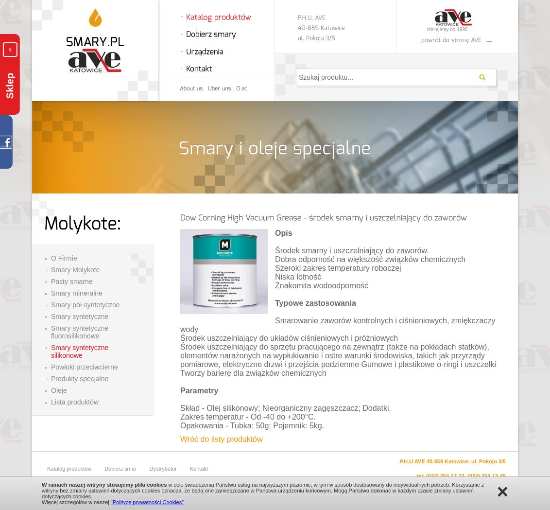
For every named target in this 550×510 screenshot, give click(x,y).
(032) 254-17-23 (445, 476)
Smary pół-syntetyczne (85, 305)
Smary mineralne (77, 293)
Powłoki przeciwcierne (84, 367)
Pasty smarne (72, 281)
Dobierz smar (120, 469)
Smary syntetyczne (79, 316)
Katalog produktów (69, 469)
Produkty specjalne (79, 379)
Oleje (59, 390)
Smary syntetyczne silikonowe (79, 351)
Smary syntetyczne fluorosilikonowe (79, 332)
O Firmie (64, 258)
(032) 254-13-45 (486, 476)
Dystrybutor (163, 469)
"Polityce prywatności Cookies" (147, 502)
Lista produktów (75, 402)
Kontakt (199, 469)
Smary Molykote (75, 270)
